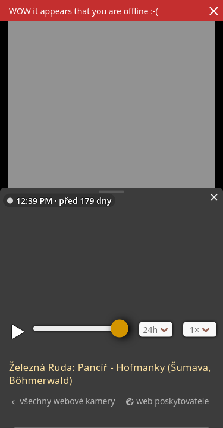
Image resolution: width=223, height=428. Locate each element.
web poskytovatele (172, 400)
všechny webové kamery (67, 400)
